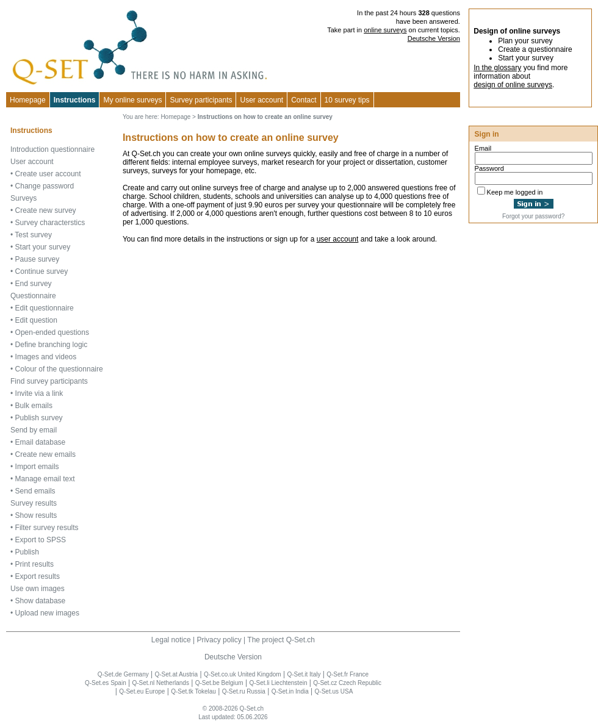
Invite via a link (39, 393)
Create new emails (45, 454)
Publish (27, 552)
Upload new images (47, 613)
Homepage (28, 100)
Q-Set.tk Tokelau (193, 691)
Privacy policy (218, 640)
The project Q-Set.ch (281, 640)
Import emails (37, 466)
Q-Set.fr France (347, 674)
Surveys (23, 198)
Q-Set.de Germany (123, 674)
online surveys (385, 30)
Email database (40, 442)
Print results (34, 564)
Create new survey (45, 210)
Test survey (33, 235)
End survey (33, 283)
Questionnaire (33, 296)
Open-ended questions (52, 332)
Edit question (36, 320)
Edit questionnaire (44, 308)
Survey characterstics (50, 222)
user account (338, 239)
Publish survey (39, 418)
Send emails (35, 491)
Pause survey (37, 259)
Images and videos (46, 357)
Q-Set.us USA (334, 691)
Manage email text (45, 479)
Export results (37, 576)
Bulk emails (33, 405)
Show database (40, 601)
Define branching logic (51, 344)
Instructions (75, 100)
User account (32, 161)
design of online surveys (513, 85)
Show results (36, 515)
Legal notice (171, 640)
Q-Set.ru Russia (243, 691)
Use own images (37, 588)
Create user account (48, 174)
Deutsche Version (434, 38)
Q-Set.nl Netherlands (160, 683)
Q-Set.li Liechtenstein (278, 683)
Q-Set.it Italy (303, 674)
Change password (44, 186)
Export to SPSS (40, 540)
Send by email (33, 430)
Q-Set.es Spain (105, 683)
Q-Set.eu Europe (142, 691)
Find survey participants (49, 381)
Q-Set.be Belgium (219, 683)
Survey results (33, 503)
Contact (303, 100)
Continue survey (41, 271)
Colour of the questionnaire (59, 369)
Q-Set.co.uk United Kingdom (242, 674)
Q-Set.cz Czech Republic (347, 683)
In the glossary (497, 67)
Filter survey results (47, 527)
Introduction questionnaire (52, 149)
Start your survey (43, 247)
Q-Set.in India (290, 691)
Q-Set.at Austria (176, 674)
